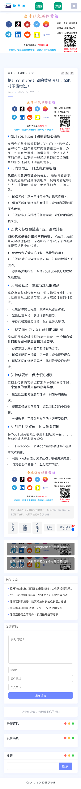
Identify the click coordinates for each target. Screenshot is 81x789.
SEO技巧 (49, 527)
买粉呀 (45, 514)
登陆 (39, 6)
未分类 (21, 73)
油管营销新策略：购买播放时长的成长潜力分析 (38, 601)
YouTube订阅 (65, 527)
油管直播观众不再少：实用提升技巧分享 (34, 614)
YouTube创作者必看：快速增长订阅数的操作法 (39, 595)
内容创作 (12, 528)
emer (11, 91)
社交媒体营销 (25, 527)
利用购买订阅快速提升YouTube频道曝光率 (36, 608)
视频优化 (37, 528)
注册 (58, 6)
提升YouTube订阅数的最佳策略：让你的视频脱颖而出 (43, 588)
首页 (10, 73)
